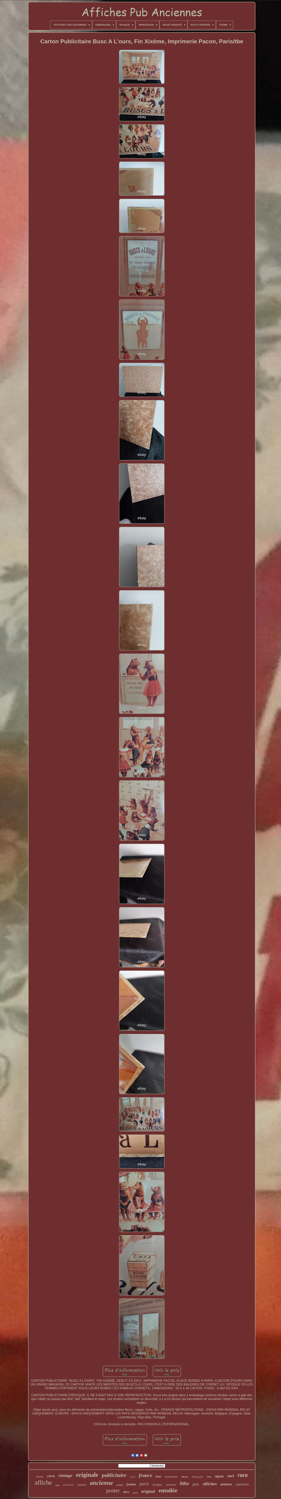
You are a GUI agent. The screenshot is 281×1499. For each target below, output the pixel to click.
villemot (184, 1477)
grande (119, 1485)
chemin (39, 1476)
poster (113, 1490)
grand (135, 1493)
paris (144, 1483)
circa (51, 1476)
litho (184, 1483)
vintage (65, 1475)
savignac (157, 1484)
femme (131, 1484)
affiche (43, 1482)
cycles (132, 1477)
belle (57, 1485)
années (226, 1484)
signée (219, 1476)
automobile (68, 1484)
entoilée (168, 1490)
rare (243, 1475)
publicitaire (114, 1475)
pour (195, 1484)
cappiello (81, 1484)
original (148, 1491)
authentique (171, 1476)
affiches (210, 1483)
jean (158, 1476)
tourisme (171, 1484)
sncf (230, 1476)
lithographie (197, 1476)
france (145, 1475)
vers (209, 1476)
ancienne (101, 1482)
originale (87, 1475)
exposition (242, 1484)
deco (126, 1492)
